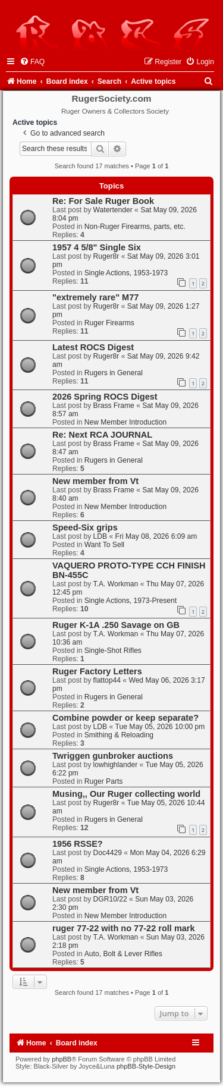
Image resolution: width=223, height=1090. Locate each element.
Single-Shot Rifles (113, 650)
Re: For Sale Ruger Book (103, 201)
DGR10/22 (110, 899)
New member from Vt (95, 481)
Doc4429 (107, 853)
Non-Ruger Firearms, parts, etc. (135, 226)
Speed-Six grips (85, 527)
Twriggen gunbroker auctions (112, 756)
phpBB (61, 1059)
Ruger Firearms (109, 323)
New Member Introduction (125, 422)
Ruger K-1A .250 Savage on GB (116, 625)
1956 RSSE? (77, 844)
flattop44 (107, 680)
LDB (100, 536)
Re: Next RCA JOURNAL (102, 434)
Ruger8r (106, 256)
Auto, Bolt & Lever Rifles (123, 954)
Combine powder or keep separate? (125, 718)
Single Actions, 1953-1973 (126, 273)
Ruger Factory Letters (97, 671)
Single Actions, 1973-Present (130, 600)
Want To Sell (104, 545)
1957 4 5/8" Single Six (96, 247)
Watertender (113, 210)
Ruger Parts (103, 781)
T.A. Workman (116, 584)
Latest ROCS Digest (93, 347)
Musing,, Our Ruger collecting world (126, 794)
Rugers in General (113, 373)
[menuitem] (32, 62)
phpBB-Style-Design (146, 1066)
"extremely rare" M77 (95, 297)
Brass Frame (113, 405)
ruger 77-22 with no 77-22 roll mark (123, 928)
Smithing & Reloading (118, 735)
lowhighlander (115, 765)
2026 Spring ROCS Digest (105, 396)
